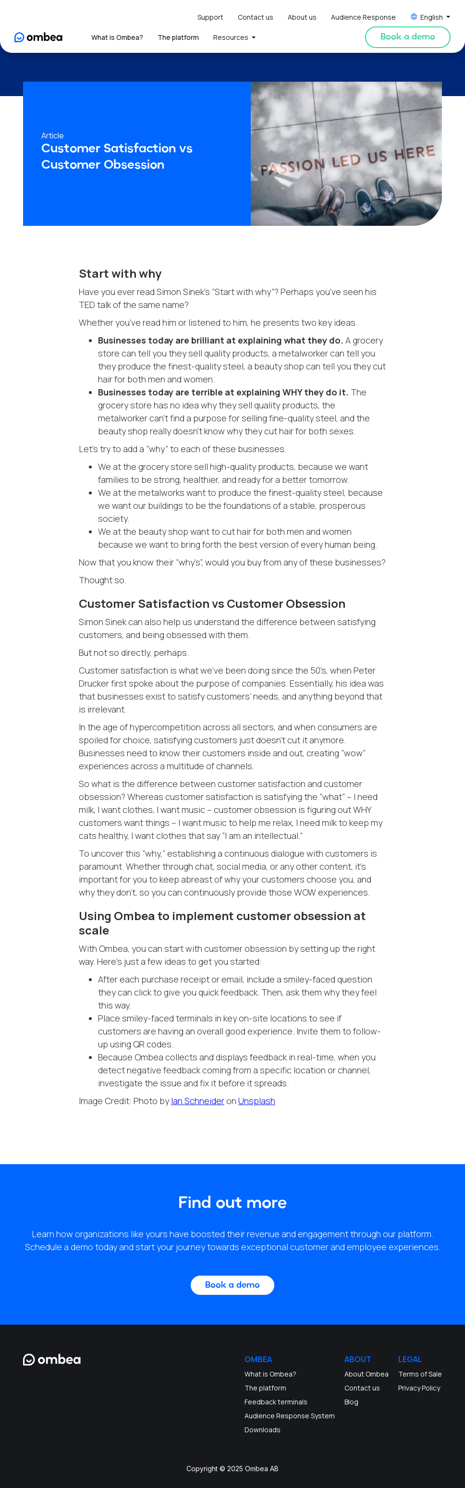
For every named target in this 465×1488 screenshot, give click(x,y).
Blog (351, 1401)
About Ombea (366, 1373)
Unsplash (256, 1101)
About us (302, 17)
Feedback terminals (276, 1401)
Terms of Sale (420, 1373)
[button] (430, 17)
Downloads (263, 1429)
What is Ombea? (117, 37)
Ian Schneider (197, 1101)
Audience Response (363, 17)
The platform (178, 37)
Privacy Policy (419, 1387)
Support (210, 17)
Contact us (255, 17)
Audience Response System (290, 1415)
